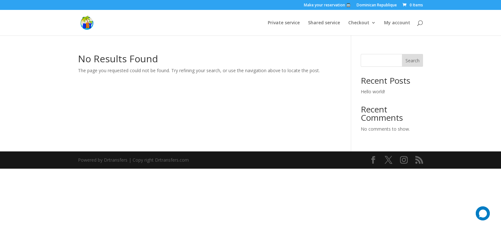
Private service (284, 23)
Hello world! (373, 91)
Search (412, 60)
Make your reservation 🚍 (327, 5)
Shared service (324, 23)
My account (397, 23)
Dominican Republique (377, 5)
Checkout (358, 23)
